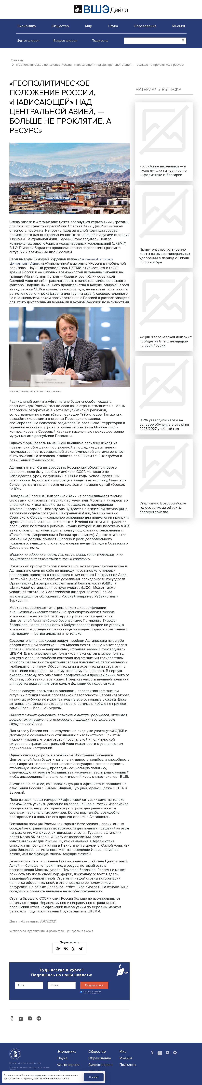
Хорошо (93, 1077)
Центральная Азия (79, 931)
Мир (88, 26)
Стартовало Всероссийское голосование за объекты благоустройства (162, 507)
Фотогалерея (28, 41)
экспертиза (17, 931)
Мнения (178, 26)
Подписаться (94, 985)
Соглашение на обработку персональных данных (30, 1068)
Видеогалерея (65, 41)
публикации (36, 931)
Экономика (26, 26)
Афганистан (55, 931)
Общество (60, 26)
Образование (145, 26)
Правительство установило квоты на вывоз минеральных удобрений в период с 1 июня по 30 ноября (164, 255)
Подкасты (100, 41)
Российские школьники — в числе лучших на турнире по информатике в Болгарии (163, 170)
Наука (113, 26)
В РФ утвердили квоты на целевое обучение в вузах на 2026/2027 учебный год (164, 424)
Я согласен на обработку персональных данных (92, 992)
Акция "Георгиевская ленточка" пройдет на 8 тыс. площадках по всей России (165, 341)
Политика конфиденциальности (25, 1063)
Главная (17, 60)
